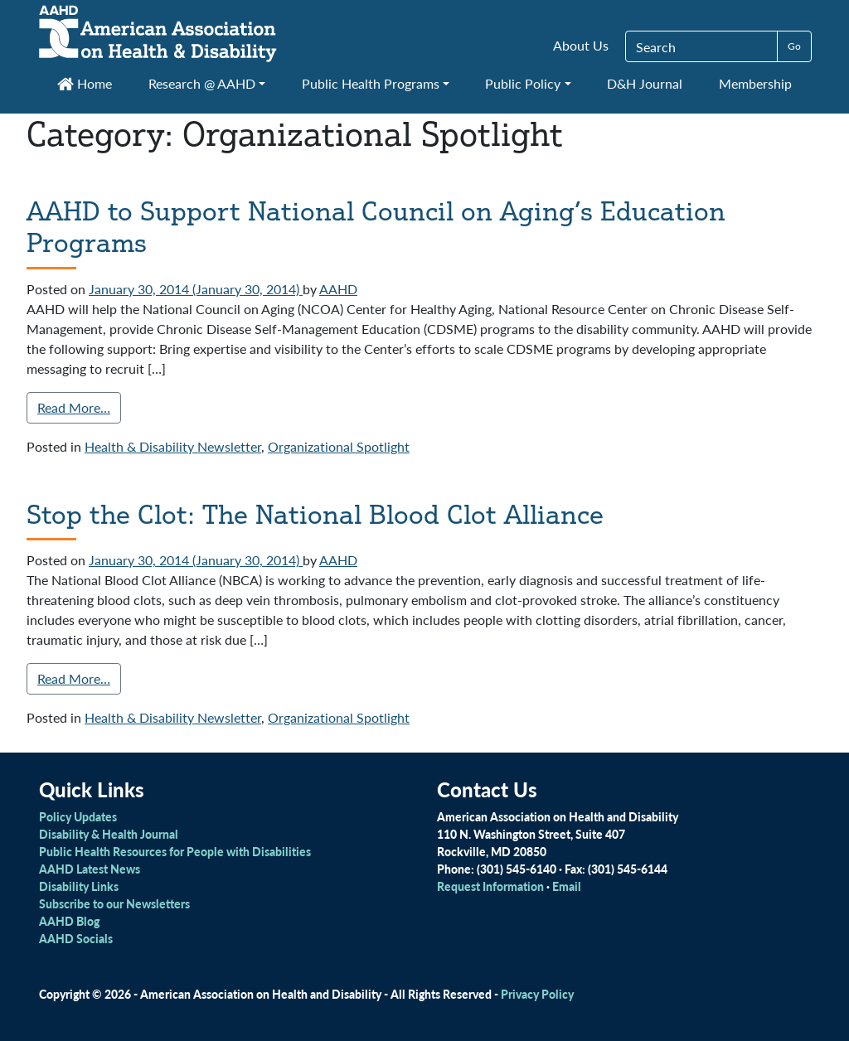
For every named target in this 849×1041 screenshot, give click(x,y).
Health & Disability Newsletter (173, 446)
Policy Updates (78, 816)
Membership (755, 83)
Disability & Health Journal (108, 834)
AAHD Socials (76, 938)
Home (84, 83)
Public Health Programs (370, 83)
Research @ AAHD (201, 83)
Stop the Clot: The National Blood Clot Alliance (315, 513)
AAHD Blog (69, 921)
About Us (581, 45)
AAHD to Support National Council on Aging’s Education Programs (376, 226)
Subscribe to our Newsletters (114, 903)
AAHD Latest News (89, 868)
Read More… (73, 407)
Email (566, 886)
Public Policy (522, 83)
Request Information (490, 886)
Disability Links (79, 886)
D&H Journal (644, 83)
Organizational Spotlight (339, 446)
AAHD (338, 288)
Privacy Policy (537, 993)
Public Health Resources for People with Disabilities (175, 851)
